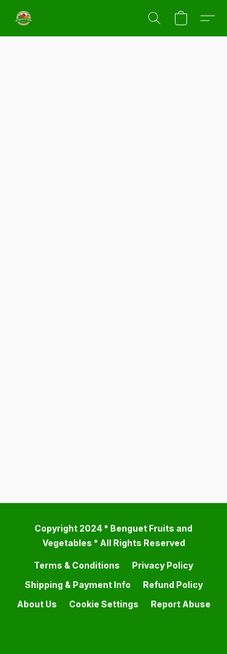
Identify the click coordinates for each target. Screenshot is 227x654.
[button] (24, 18)
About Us (37, 604)
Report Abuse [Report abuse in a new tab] (181, 604)
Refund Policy (173, 584)
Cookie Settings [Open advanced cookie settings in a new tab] (104, 604)
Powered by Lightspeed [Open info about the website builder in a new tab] (113, 627)
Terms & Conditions (77, 565)
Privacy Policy (162, 565)
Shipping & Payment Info (78, 584)
